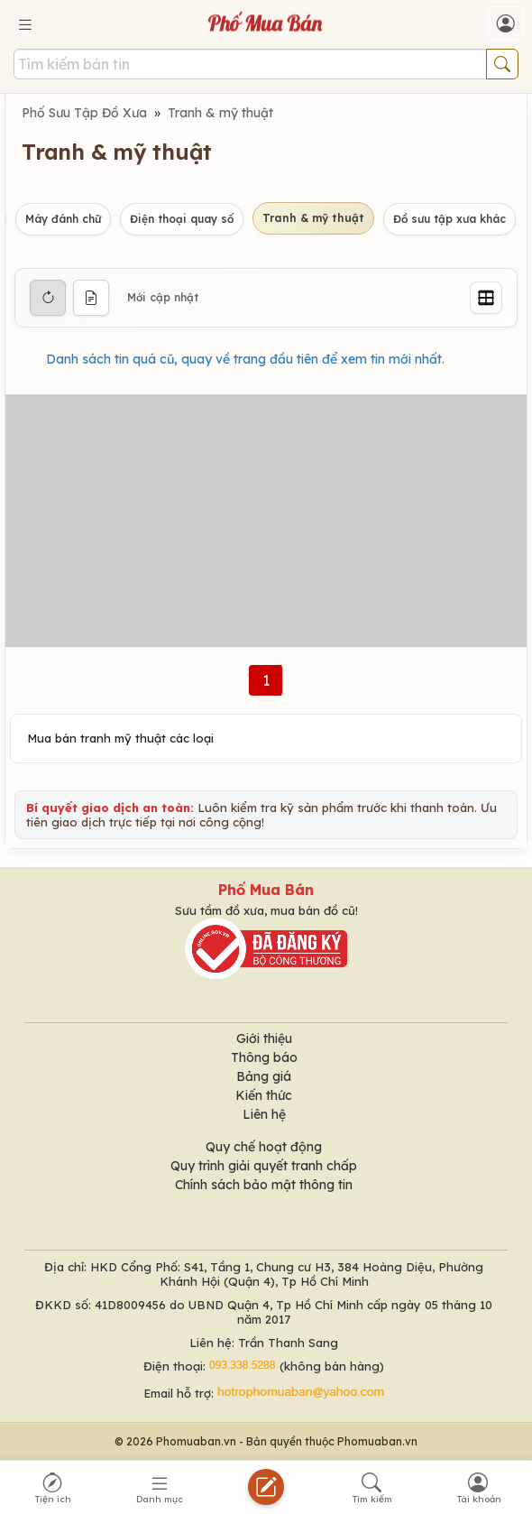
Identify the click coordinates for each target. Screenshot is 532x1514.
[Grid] (486, 297)
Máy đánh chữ (63, 219)
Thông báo (264, 1057)
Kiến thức (263, 1095)
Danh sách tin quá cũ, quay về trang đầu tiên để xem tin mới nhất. (245, 359)
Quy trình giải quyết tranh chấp (263, 1166)
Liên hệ (264, 1114)
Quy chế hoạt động (264, 1147)
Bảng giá (263, 1076)
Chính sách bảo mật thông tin (264, 1185)
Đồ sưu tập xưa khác (449, 219)
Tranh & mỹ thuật (220, 113)
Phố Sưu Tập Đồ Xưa (84, 113)
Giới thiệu (264, 1038)
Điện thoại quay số (182, 219)
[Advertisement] (266, 520)
